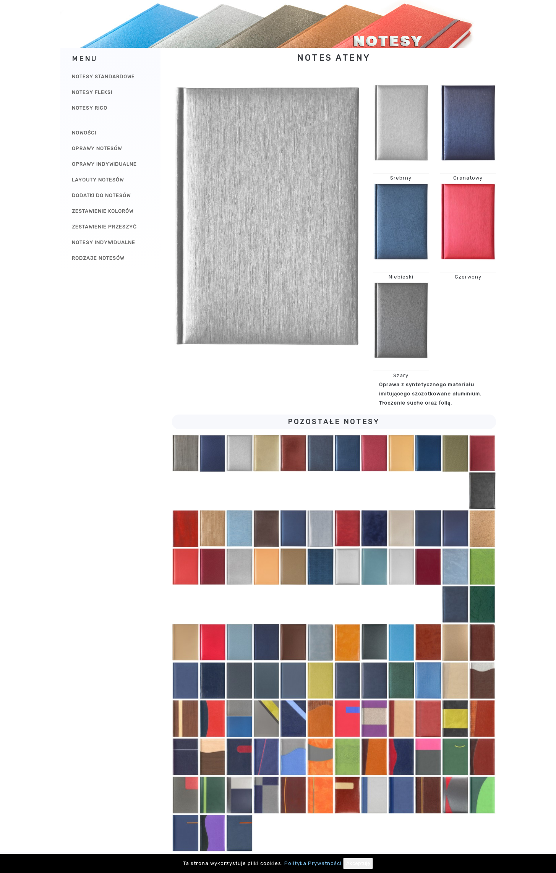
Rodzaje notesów (98, 258)
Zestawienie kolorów (102, 211)
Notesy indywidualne (103, 242)
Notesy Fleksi (92, 92)
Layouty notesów (98, 180)
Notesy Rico (89, 108)
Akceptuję (358, 863)
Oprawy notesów (97, 148)
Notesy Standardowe (103, 76)
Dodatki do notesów (101, 195)
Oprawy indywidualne (104, 164)
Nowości (84, 133)
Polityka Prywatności (313, 863)
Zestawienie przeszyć (104, 227)
